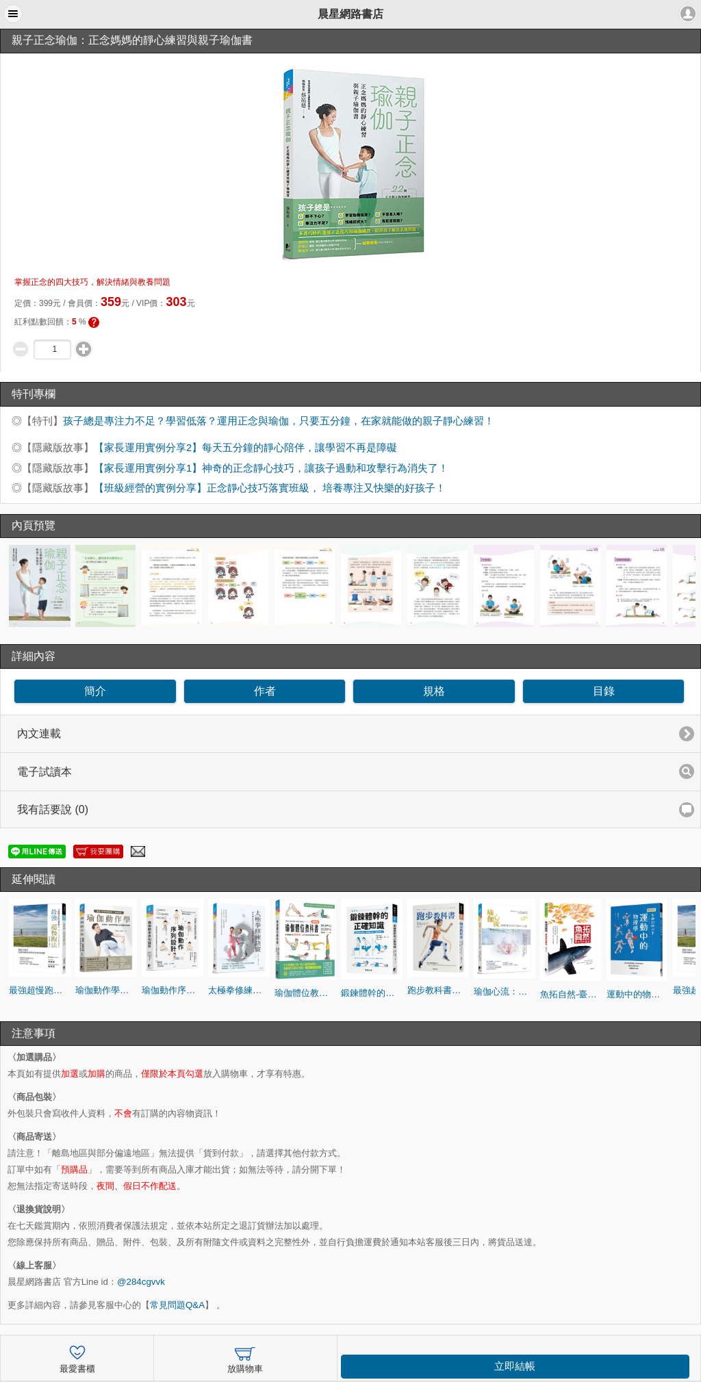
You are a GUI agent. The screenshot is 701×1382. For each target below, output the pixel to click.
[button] (13, 13)
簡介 (95, 691)
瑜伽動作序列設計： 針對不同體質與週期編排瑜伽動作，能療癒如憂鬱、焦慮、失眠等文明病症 (172, 990)
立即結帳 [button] (514, 1366)
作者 (265, 691)
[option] (40, 586)
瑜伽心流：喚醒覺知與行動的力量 (504, 991)
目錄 (604, 691)
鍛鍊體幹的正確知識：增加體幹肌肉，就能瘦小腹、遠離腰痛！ (372, 993)
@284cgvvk (141, 1282)
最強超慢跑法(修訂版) (40, 990)
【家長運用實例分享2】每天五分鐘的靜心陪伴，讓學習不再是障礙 (245, 447)
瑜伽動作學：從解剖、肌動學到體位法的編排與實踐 (106, 990)
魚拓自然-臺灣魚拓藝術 (571, 994)
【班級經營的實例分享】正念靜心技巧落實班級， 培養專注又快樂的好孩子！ (270, 488)
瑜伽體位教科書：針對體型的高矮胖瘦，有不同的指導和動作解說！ (305, 993)
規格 (434, 691)
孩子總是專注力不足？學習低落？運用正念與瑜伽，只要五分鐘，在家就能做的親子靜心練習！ (278, 420)
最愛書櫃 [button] (77, 1358)
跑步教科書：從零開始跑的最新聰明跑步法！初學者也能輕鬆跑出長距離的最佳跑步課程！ (438, 990)
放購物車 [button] (245, 1358)
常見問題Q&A (177, 1305)
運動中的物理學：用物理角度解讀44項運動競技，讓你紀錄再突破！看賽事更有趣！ (637, 994)
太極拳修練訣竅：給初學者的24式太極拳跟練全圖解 (239, 990)
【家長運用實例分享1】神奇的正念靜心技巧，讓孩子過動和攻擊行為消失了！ (271, 468)
